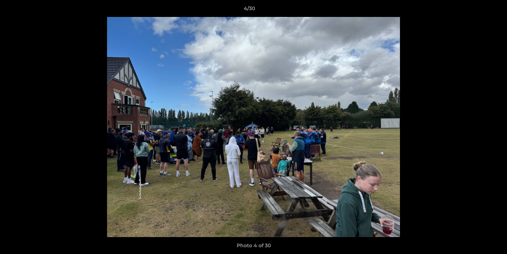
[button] (477, 10)
